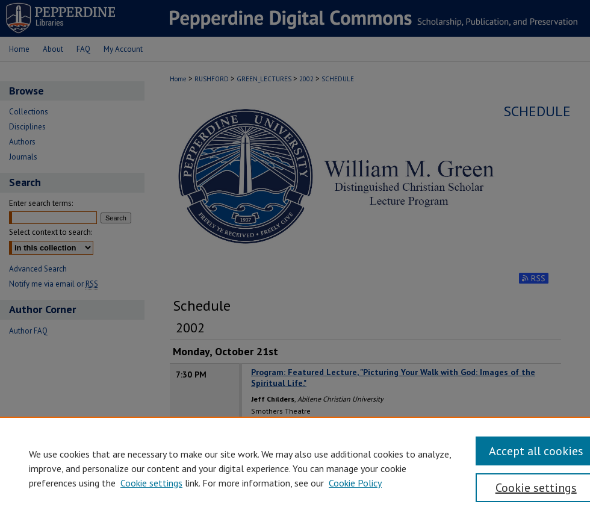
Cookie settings (151, 483)
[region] (295, 468)
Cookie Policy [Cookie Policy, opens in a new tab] (355, 483)
